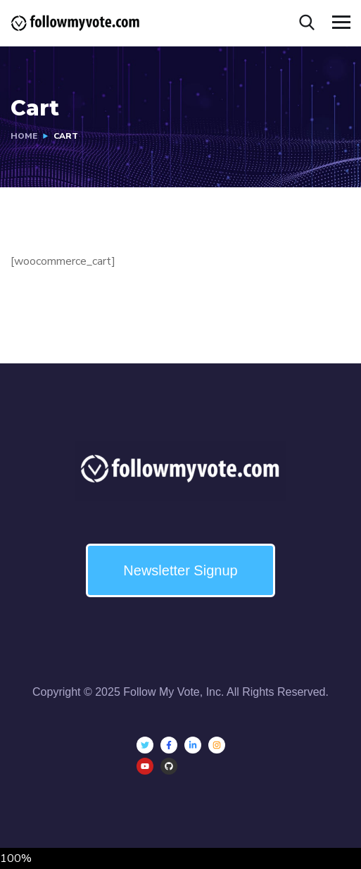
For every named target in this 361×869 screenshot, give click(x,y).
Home (24, 136)
